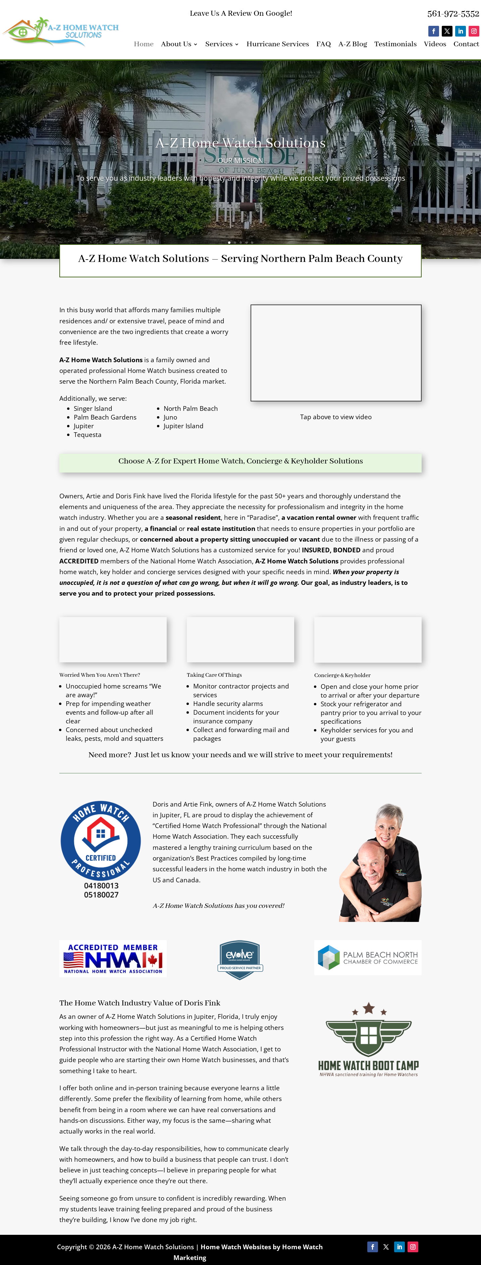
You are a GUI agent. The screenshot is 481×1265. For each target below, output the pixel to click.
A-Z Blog (352, 45)
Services (218, 45)
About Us (176, 45)
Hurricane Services (278, 45)
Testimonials (395, 45)
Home (144, 45)
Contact (466, 45)
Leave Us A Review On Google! (241, 13)
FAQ (323, 45)
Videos (435, 45)
